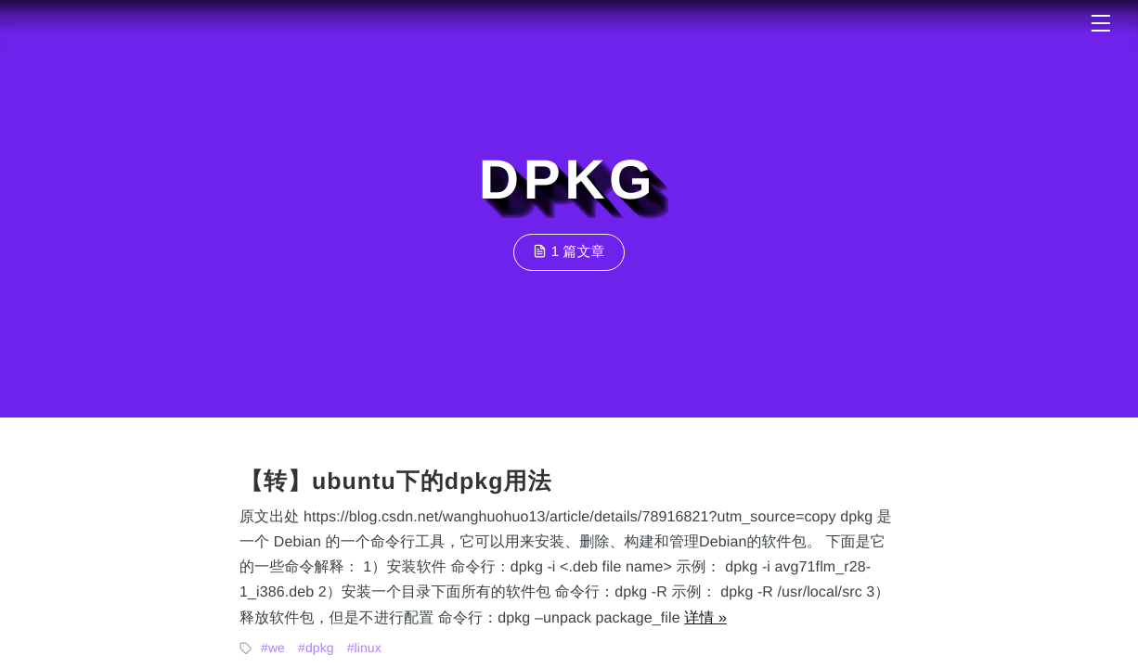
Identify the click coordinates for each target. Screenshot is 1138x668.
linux (368, 647)
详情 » (705, 618)
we (276, 647)
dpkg (319, 647)
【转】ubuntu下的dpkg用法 (395, 482)
